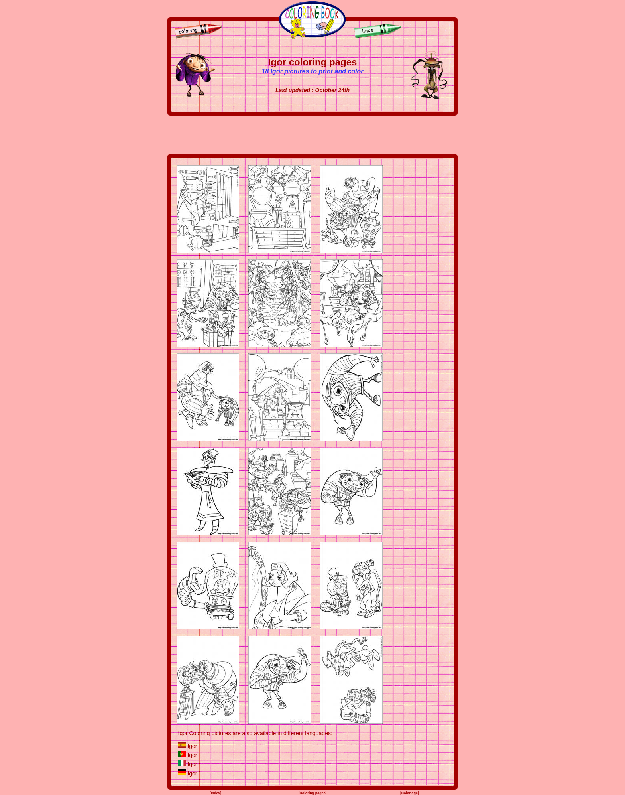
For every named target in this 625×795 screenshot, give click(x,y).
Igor (192, 746)
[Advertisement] (312, 135)
